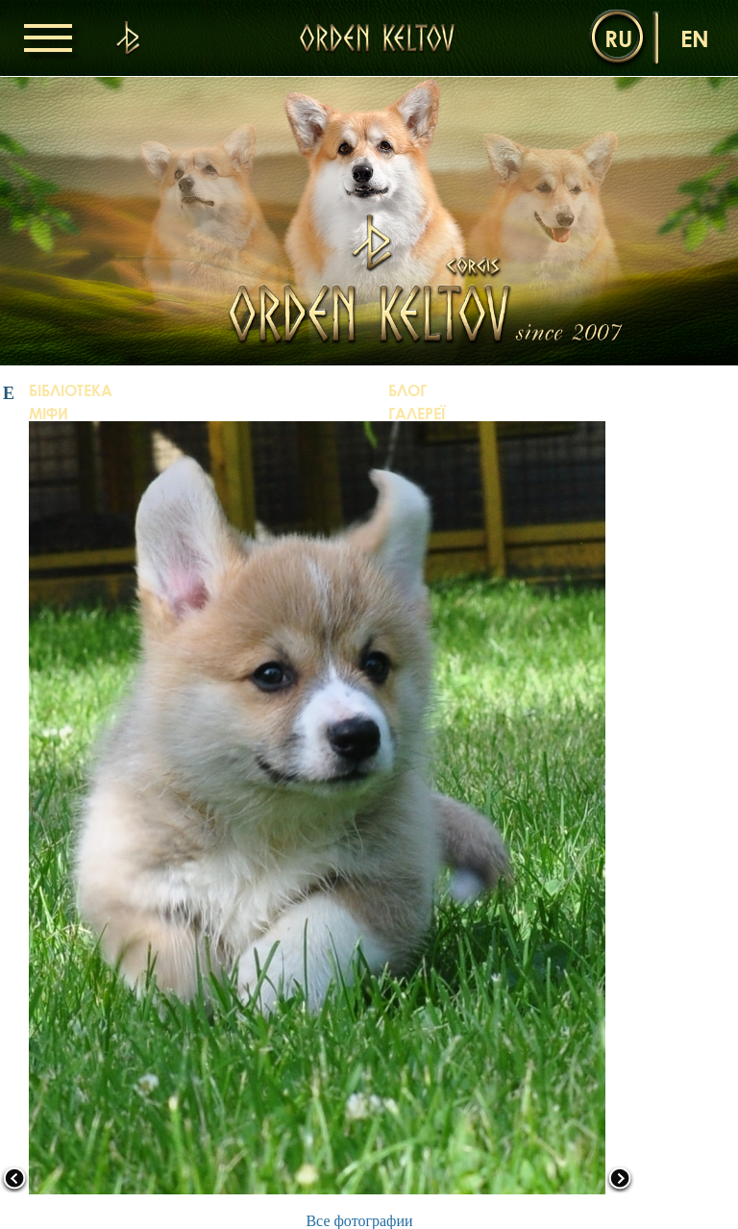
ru (618, 38)
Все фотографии (359, 1221)
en (694, 38)
